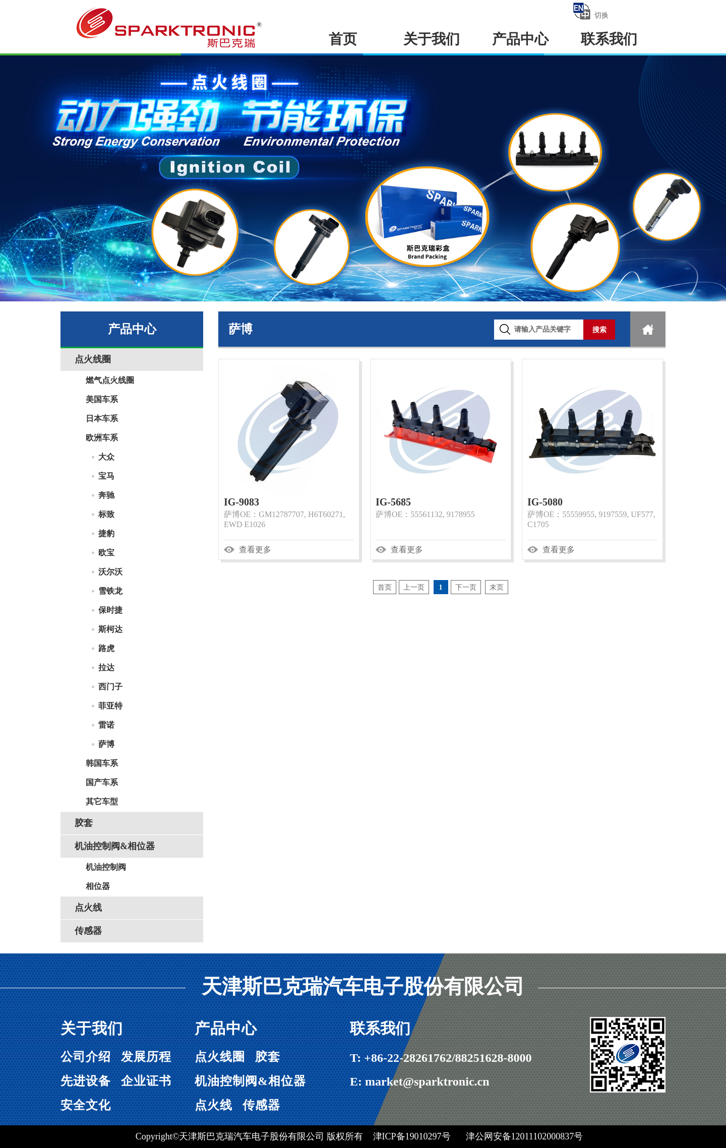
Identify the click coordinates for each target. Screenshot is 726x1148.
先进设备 (85, 1081)
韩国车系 (102, 763)
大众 (106, 457)
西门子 (110, 686)
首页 (343, 39)
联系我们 (609, 39)
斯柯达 (110, 629)
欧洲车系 (102, 437)
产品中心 (520, 39)
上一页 (414, 587)
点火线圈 (93, 359)
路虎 (106, 648)
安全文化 (85, 1105)
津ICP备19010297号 (412, 1136)
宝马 (106, 476)
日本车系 (102, 418)
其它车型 (102, 801)
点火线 (88, 908)
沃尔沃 (110, 571)
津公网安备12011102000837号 (524, 1136)
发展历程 (146, 1056)
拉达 (106, 667)
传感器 (88, 931)
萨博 (106, 744)
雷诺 (106, 725)
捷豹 (106, 533)
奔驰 (106, 495)
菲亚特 (110, 705)
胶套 (84, 823)
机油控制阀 (106, 867)
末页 (497, 587)
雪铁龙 (110, 591)
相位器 (98, 886)
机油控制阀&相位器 (115, 846)
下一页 (465, 587)
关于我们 (431, 39)
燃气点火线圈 (110, 380)
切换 (590, 11)
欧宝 (106, 552)
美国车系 (102, 399)
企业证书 (146, 1081)
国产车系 (102, 782)
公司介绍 (85, 1056)
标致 (106, 514)
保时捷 (110, 610)
